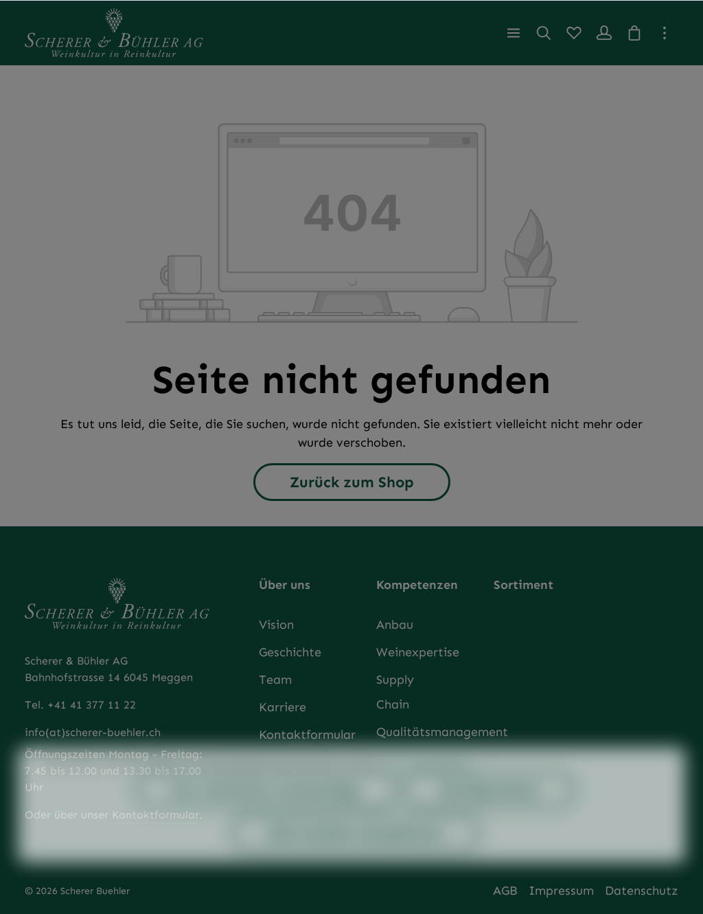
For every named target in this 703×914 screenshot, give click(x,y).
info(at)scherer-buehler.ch (93, 732)
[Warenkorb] (634, 33)
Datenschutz (641, 890)
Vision (276, 624)
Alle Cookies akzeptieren (355, 855)
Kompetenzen (417, 584)
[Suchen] (543, 33)
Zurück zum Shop (352, 482)
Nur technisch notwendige (266, 812)
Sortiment (523, 584)
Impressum (561, 890)
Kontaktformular (307, 734)
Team (275, 679)
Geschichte (290, 652)
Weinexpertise (417, 652)
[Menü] (513, 33)
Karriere (282, 707)
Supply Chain (395, 692)
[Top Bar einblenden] (664, 33)
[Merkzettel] (574, 33)
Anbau (394, 624)
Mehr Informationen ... (430, 787)
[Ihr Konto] (604, 33)
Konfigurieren (489, 812)
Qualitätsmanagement (442, 731)
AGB (505, 890)
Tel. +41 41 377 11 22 (80, 704)
